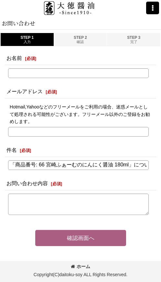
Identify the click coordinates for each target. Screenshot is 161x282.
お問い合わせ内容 (27, 183)
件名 (11, 150)
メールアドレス (24, 91)
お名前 (14, 58)
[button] (152, 8)
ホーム (80, 266)
